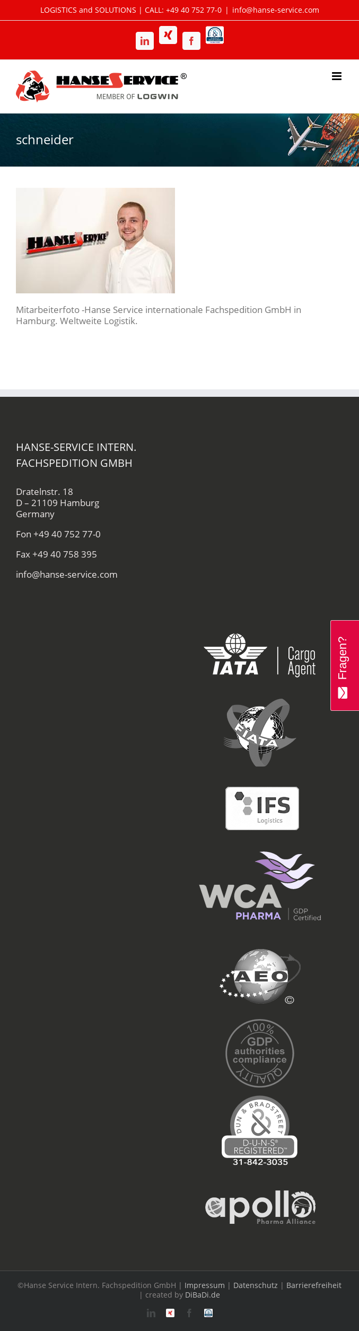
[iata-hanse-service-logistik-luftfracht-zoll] (259, 622)
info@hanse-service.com (275, 10)
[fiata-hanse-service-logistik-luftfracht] (259, 699)
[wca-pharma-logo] (259, 853)
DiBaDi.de (202, 1295)
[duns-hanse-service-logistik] (259, 1097)
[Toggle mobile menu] (337, 76)
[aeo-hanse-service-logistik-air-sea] (259, 943)
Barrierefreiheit (314, 1285)
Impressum (205, 1285)
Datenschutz (255, 1285)
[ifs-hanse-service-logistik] (259, 776)
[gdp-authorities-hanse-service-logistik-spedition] (259, 1020)
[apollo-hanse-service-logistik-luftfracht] (259, 1174)
